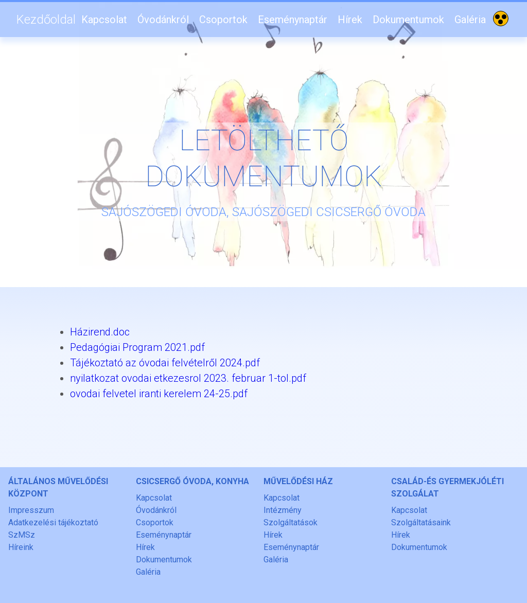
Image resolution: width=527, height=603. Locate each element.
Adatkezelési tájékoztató (53, 522)
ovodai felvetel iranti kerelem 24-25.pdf (159, 393)
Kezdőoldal (46, 19)
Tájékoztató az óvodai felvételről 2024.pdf (165, 363)
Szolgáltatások (291, 522)
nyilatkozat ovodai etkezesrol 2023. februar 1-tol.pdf (188, 378)
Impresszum (31, 510)
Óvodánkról (163, 19)
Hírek (350, 19)
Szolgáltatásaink (421, 522)
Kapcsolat (104, 19)
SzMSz (21, 535)
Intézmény (283, 510)
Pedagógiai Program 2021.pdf (137, 347)
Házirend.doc (100, 332)
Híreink (20, 547)
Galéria (470, 19)
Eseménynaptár (292, 19)
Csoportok (223, 19)
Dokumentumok (408, 19)
